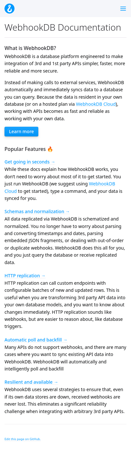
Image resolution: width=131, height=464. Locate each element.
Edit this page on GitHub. (23, 439)
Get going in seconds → (30, 162)
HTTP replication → (25, 275)
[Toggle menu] (123, 8)
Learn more (21, 131)
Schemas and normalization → (37, 211)
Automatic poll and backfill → (36, 340)
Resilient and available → (31, 382)
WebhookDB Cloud (96, 104)
